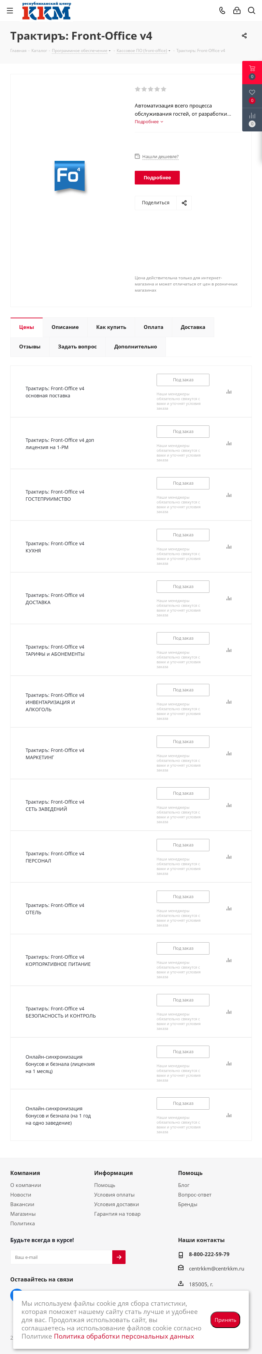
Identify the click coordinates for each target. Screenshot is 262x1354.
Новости (20, 1194)
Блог (183, 1184)
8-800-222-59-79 (209, 1254)
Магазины (23, 1213)
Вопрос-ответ (195, 1194)
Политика (22, 1223)
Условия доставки (116, 1204)
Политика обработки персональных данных (124, 1336)
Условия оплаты (114, 1194)
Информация (113, 1173)
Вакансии (22, 1204)
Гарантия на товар (117, 1213)
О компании (25, 1184)
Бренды (188, 1204)
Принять (225, 1319)
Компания (25, 1173)
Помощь (104, 1184)
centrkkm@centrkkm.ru (216, 1268)
